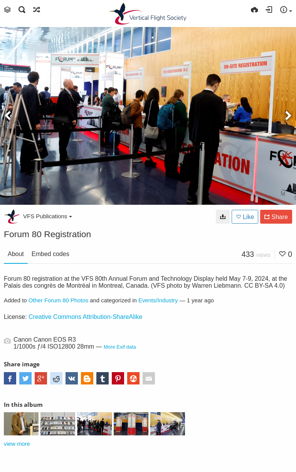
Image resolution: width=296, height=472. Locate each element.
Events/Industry (158, 300)
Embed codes (50, 254)
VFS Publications (47, 216)
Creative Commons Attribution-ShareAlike (85, 317)
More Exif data (120, 347)
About (16, 254)
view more (17, 444)
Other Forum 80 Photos (58, 300)
